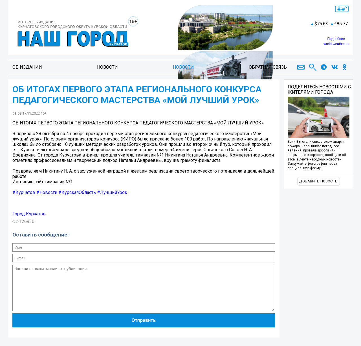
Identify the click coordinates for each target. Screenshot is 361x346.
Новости (107, 67)
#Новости (46, 192)
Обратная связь (268, 67)
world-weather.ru (336, 44)
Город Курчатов (29, 213)
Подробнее (336, 39)
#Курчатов (23, 192)
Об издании (27, 67)
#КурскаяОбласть (77, 192)
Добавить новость (318, 181)
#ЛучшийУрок (112, 192)
